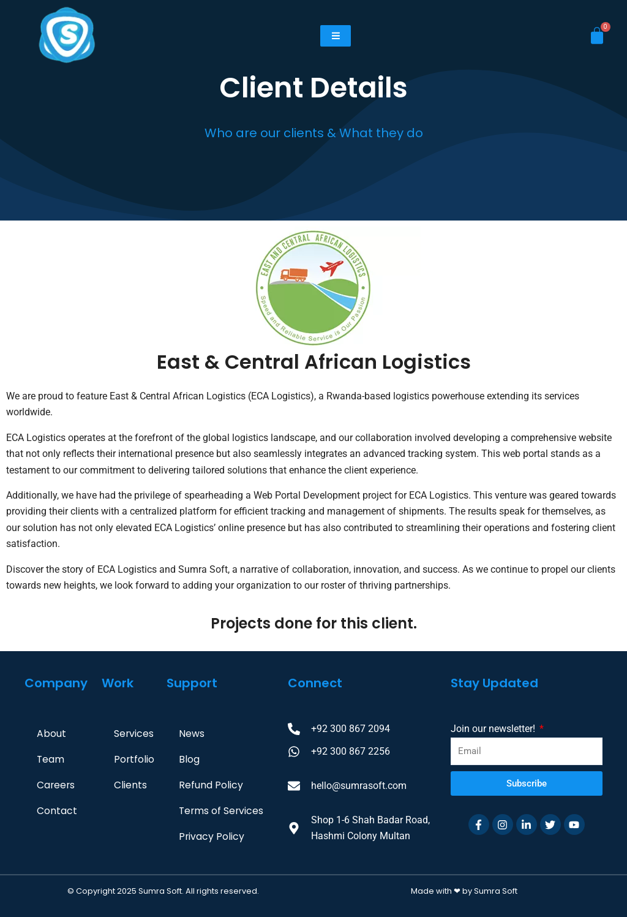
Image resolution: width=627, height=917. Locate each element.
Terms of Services (222, 811)
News (192, 733)
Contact (57, 811)
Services (134, 733)
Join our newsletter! (494, 728)
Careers (56, 785)
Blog (189, 759)
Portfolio (134, 759)
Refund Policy (211, 785)
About (51, 733)
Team (51, 759)
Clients (130, 785)
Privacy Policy (212, 836)
